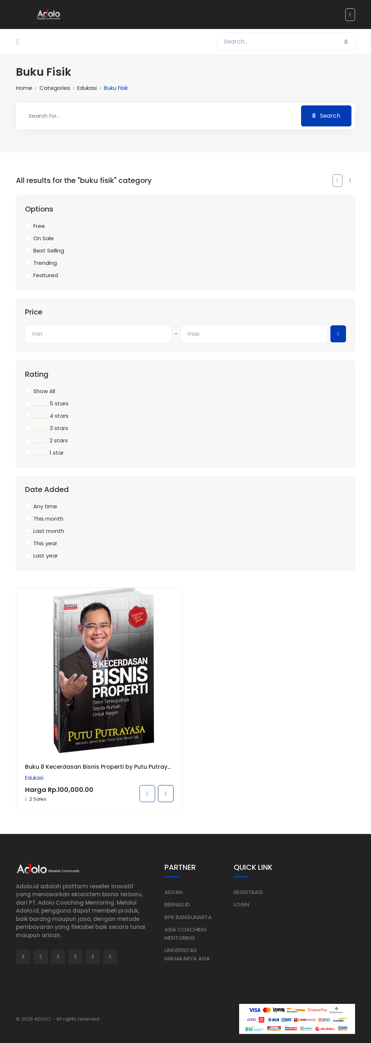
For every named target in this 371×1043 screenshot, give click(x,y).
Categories (54, 88)
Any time (45, 506)
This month (48, 518)
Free (39, 226)
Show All (44, 391)
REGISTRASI (248, 892)
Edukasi (87, 88)
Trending (45, 263)
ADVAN (173, 892)
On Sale (43, 238)
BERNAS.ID (177, 904)
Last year (45, 555)
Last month (48, 531)
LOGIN (241, 904)
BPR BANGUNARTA (188, 917)
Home (24, 88)
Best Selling (48, 250)
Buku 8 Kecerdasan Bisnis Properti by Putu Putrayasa (99, 767)
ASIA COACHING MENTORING (185, 934)
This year (45, 543)
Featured (45, 275)
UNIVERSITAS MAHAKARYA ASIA (187, 954)
